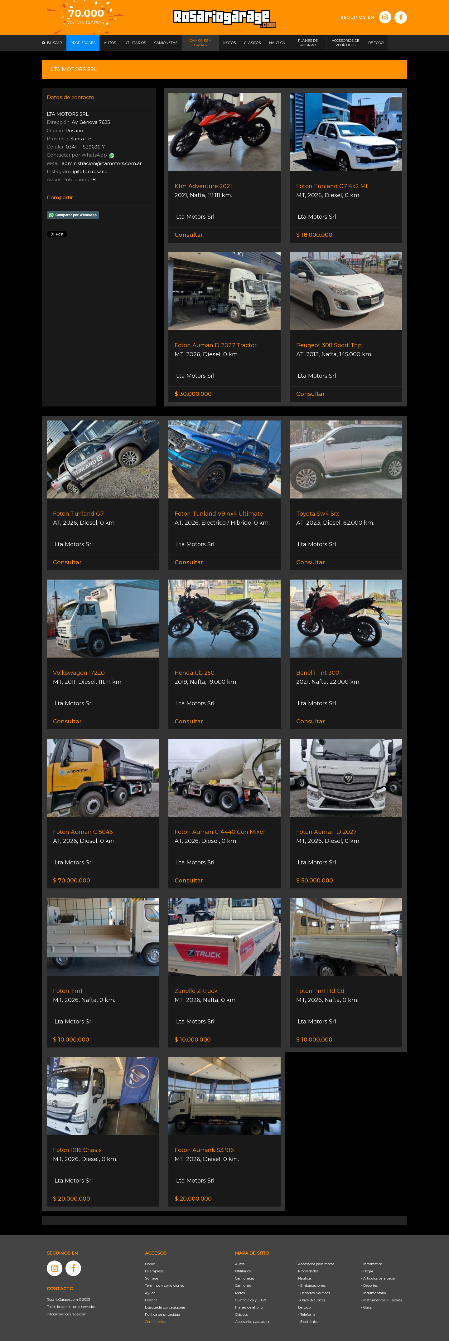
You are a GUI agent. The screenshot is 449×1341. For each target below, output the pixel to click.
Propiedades (308, 1271)
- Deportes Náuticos (314, 1293)
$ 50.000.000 (314, 880)
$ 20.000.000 (71, 1198)
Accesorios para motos (316, 1264)
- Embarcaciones (312, 1285)
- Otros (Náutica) (311, 1300)
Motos (240, 1293)
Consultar (189, 234)
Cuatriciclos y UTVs (250, 1300)
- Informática (371, 1264)
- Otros (366, 1307)
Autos (239, 1264)
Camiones (243, 1285)
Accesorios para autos (252, 1321)
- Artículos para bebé (378, 1278)
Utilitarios (243, 1271)
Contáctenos (155, 1321)
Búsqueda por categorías (165, 1307)
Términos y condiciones (164, 1285)
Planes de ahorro (249, 1307)
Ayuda (150, 1293)
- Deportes (369, 1285)
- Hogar (367, 1271)
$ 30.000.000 (193, 394)
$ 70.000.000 (71, 880)
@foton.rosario (90, 171)
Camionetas (244, 1278)
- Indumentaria (373, 1293)
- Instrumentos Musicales (381, 1300)
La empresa (154, 1271)
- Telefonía (306, 1314)
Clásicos (241, 1314)
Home (150, 1264)
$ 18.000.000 (314, 234)
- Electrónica (308, 1321)
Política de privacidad (162, 1314)
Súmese (151, 1278)
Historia (151, 1300)
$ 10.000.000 (71, 1039)
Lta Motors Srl (195, 216)
